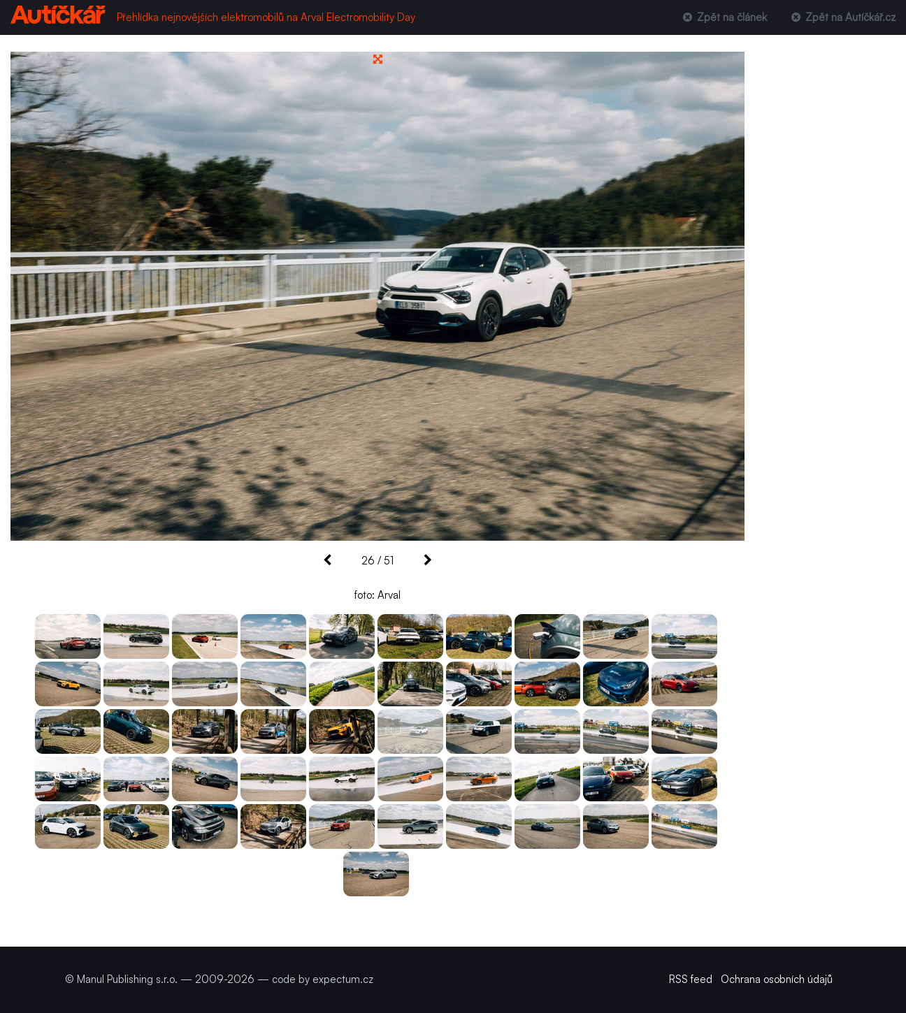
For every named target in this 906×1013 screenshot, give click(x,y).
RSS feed (690, 979)
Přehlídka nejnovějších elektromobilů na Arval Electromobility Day (266, 17)
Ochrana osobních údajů (777, 979)
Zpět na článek (723, 17)
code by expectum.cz (322, 979)
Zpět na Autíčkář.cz (842, 17)
